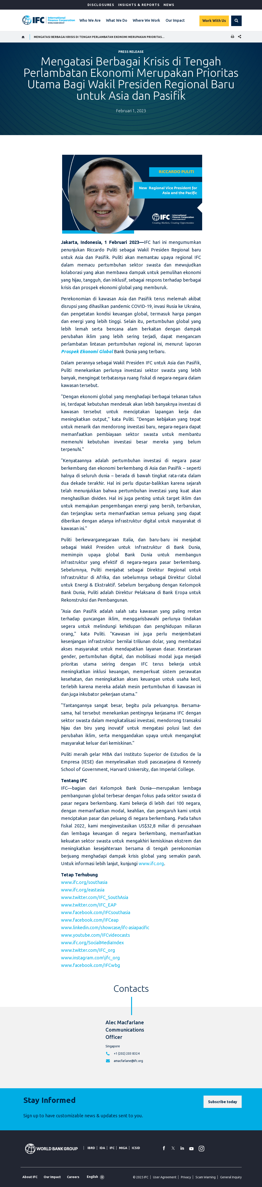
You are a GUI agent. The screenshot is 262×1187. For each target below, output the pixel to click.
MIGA (123, 1148)
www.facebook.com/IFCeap (90, 920)
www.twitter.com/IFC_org (88, 950)
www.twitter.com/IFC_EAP (88, 904)
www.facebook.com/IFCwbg (90, 965)
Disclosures (100, 5)
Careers (73, 1177)
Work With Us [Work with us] (214, 21)
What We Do (116, 20)
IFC (112, 1148)
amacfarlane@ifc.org (128, 1061)
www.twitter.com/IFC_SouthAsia (94, 897)
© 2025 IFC (140, 1177)
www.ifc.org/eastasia (82, 889)
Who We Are (90, 20)
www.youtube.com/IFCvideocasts (95, 935)
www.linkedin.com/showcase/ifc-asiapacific (105, 927)
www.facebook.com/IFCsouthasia (95, 912)
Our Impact (175, 20)
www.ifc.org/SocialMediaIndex (92, 942)
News (169, 5)
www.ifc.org (151, 863)
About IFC (29, 1177)
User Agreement (164, 1177)
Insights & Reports (139, 5)
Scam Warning (206, 1177)
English (92, 1177)
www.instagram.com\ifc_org (90, 957)
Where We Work (146, 20)
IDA (102, 1148)
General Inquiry (231, 1177)
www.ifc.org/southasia (84, 882)
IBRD (91, 1148)
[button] (236, 21)
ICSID (136, 1148)
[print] (231, 37)
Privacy (186, 1177)
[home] (23, 37)
